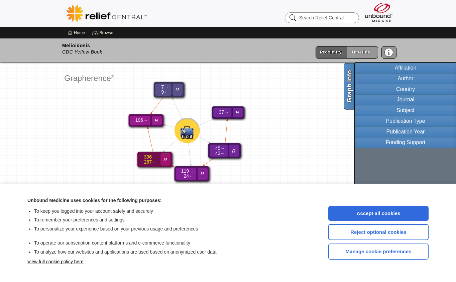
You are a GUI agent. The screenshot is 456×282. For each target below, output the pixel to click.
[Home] (76, 32)
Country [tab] (405, 89)
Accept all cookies (379, 213)
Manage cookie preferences (379, 251)
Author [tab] (405, 78)
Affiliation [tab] (406, 68)
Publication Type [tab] (405, 121)
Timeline (360, 52)
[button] (103, 32)
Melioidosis (76, 45)
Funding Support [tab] (405, 142)
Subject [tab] (405, 110)
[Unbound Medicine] (378, 12)
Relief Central (147, 13)
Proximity (331, 52)
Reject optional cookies (378, 232)
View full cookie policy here (55, 261)
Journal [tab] (405, 99)
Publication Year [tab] (405, 131)
